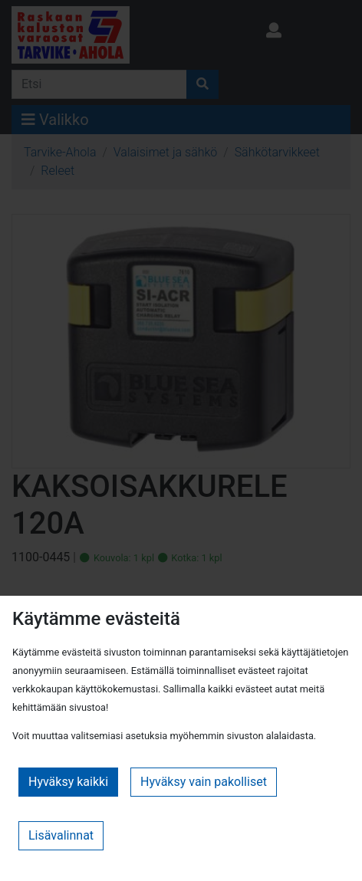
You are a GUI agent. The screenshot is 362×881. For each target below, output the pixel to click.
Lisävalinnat (61, 835)
